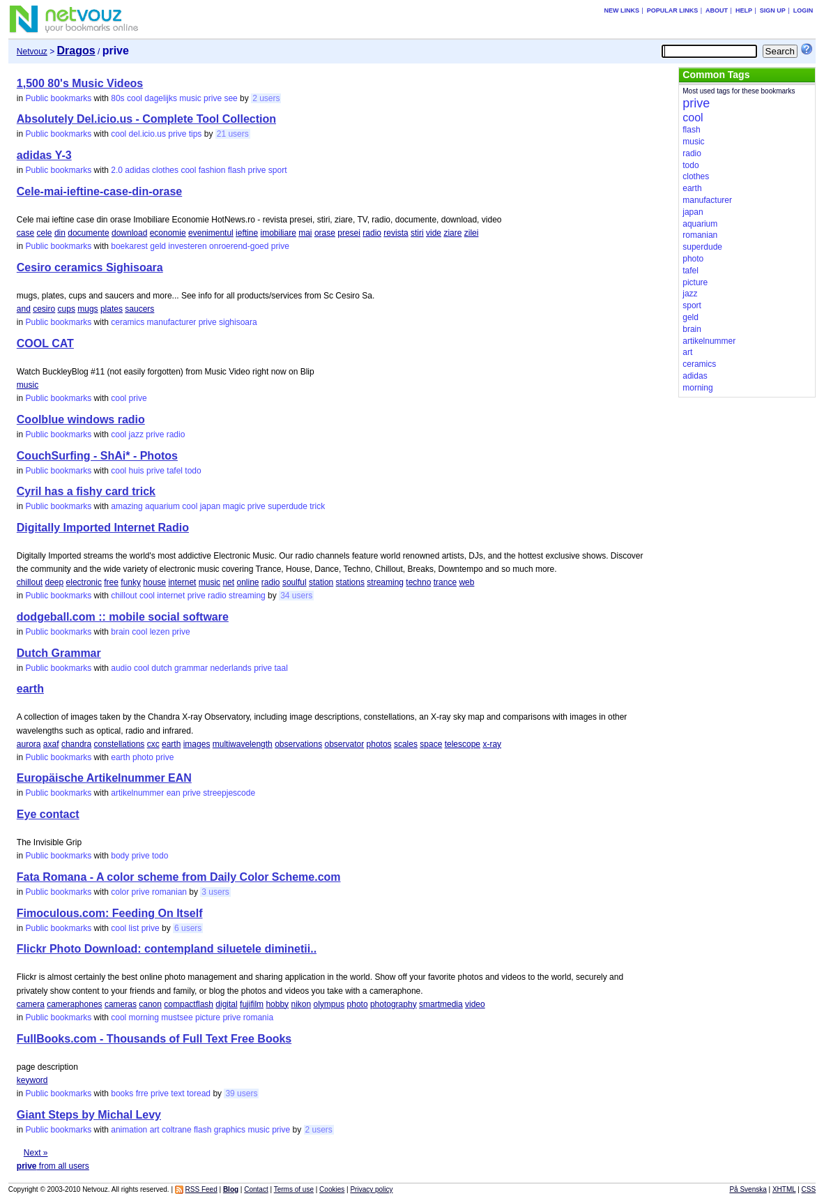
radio (372, 233)
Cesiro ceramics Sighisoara (90, 267)
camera (31, 1004)
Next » (36, 1153)
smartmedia (441, 1004)
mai (305, 233)
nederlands (230, 668)
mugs (87, 309)
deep (54, 582)
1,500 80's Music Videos (80, 83)
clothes (165, 170)
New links (621, 10)
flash (236, 170)
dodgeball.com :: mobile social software (123, 617)
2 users (266, 98)
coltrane (177, 1130)
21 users (233, 134)
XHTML (784, 1189)
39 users (241, 1093)
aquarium (162, 506)
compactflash (188, 1004)
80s (117, 98)
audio (121, 668)
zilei (471, 233)
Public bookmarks (59, 98)
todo (193, 471)
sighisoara (238, 322)
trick (317, 506)
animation (129, 1130)
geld (158, 246)
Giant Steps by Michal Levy (89, 1115)
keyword (32, 1080)
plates (111, 309)
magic (233, 506)
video (475, 1004)
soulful (294, 582)
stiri (417, 233)
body (120, 856)
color (120, 892)
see (230, 98)
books (122, 1093)
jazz (136, 434)
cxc (153, 744)
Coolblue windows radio (81, 419)
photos (379, 744)
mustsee (176, 1017)
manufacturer (172, 322)
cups (66, 309)
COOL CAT (45, 343)
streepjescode (229, 793)
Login (803, 10)
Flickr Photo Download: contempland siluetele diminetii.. (166, 949)
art (155, 1130)
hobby (277, 1004)
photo (142, 757)
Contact (256, 1189)
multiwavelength (243, 744)
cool (134, 98)
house (154, 582)
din (60, 233)
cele (44, 233)
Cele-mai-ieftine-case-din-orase (99, 191)
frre (142, 1093)
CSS (809, 1189)
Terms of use (294, 1189)
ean (174, 793)
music (190, 98)
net (228, 582)
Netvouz (32, 51)
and (24, 309)
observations (298, 744)
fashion (212, 170)
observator (345, 744)
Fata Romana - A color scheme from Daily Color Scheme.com (179, 877)
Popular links (673, 10)
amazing (126, 506)
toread (199, 1093)
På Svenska (747, 1189)
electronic (84, 582)
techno (418, 582)
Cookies (331, 1189)
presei (348, 233)
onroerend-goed (238, 246)
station (321, 582)
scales (406, 744)
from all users (53, 1166)
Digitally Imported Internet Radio (103, 527)
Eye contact (48, 814)
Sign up (773, 10)
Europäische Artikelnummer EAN (104, 778)
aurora (29, 744)
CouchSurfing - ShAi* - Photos (97, 456)
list (134, 928)
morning (144, 1017)
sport (277, 170)
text (177, 1093)
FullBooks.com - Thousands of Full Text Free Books (154, 1039)
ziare (452, 233)
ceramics (127, 322)
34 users (296, 595)
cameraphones (74, 1004)
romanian (169, 892)
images (197, 744)
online (247, 582)
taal (280, 668)
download (129, 233)
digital (226, 1004)
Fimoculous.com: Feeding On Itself (110, 913)
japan (210, 506)
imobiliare (278, 233)
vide (433, 233)
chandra (76, 744)
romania (258, 1017)
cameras (121, 1004)
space (431, 744)
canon (150, 1004)
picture (207, 1017)
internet (182, 582)
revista (395, 233)
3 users (215, 892)
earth (30, 689)
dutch (161, 668)
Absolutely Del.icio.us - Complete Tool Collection (146, 119)
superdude (287, 506)
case (25, 233)
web (466, 582)
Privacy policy (371, 1189)
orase (324, 233)
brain (120, 632)
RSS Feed (201, 1189)
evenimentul (211, 233)
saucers (139, 309)
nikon (301, 1004)
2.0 (117, 170)
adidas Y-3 (44, 155)
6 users (187, 928)
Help (743, 10)
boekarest (129, 246)
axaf (51, 744)
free (111, 582)
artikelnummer (137, 793)
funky (131, 582)
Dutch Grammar (59, 653)
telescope (462, 744)
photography (393, 1004)
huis (136, 471)
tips (195, 134)
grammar (191, 668)
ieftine (247, 233)
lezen (160, 632)
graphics (229, 1130)
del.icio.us (147, 134)
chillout (30, 582)
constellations (119, 744)
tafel (175, 471)
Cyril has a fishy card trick (86, 491)
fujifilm (252, 1004)
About (716, 10)
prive (213, 98)
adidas (137, 170)
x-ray (491, 744)
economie (168, 233)
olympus (329, 1004)
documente (88, 233)
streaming (385, 582)
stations (350, 582)
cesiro (44, 309)
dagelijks (160, 98)
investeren (187, 246)
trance (445, 582)
